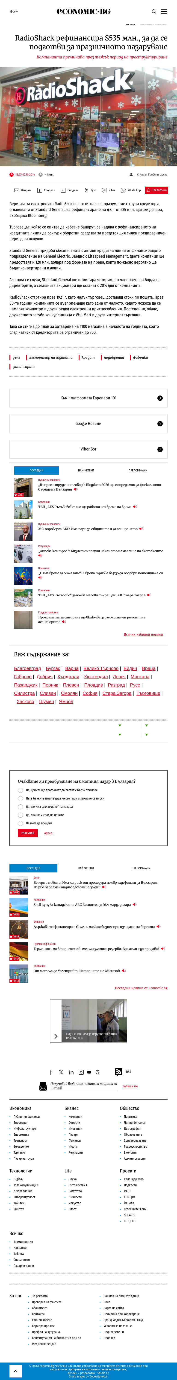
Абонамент (39, 1308)
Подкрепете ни (114, 1332)
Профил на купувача (46, 1332)
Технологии (20, 1171)
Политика (43, 568)
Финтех (19, 1209)
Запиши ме (130, 1086)
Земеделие (21, 1147)
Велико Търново (101, 668)
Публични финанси (49, 480)
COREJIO (129, 1197)
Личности (75, 1197)
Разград (116, 684)
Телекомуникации (26, 1185)
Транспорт (20, 1141)
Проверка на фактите (47, 1302)
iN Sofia (129, 1203)
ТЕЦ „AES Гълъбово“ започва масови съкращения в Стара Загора (94, 595)
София (90, 693)
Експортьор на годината (51, 357)
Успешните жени (135, 1209)
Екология (130, 1153)
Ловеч (119, 676)
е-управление (23, 1191)
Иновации (76, 1129)
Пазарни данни (24, 1266)
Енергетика (21, 1135)
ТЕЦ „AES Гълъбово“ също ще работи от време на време (87, 507)
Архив (48, 833)
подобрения (114, 357)
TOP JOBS (130, 1221)
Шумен (46, 701)
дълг (16, 357)
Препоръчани (138, 470)
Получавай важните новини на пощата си (83, 1084)
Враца (149, 668)
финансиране (24, 366)
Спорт (73, 1209)
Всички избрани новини (143, 634)
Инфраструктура (25, 1129)
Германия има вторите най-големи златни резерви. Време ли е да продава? (99, 949)
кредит (88, 357)
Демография (132, 1129)
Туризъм (19, 1153)
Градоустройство (48, 612)
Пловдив (93, 684)
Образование (133, 1135)
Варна (72, 668)
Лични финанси (135, 1123)
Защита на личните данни (121, 1296)
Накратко (20, 1248)
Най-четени (86, 470)
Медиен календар (44, 1344)
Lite (68, 1171)
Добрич (45, 676)
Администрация (135, 1159)
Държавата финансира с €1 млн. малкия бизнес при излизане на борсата (97, 926)
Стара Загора (117, 693)
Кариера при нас (43, 1326)
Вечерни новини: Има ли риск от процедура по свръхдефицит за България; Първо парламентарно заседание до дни (96, 885)
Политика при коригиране (122, 1314)
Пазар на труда (24, 1159)
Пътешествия (78, 1185)
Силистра (24, 693)
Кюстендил (96, 676)
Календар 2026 (134, 1179)
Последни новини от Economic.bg (141, 988)
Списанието (22, 1260)
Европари (20, 1123)
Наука (73, 1179)
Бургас (53, 668)
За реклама (40, 1296)
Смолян (69, 693)
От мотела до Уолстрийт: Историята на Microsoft (80, 971)
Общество (129, 1108)
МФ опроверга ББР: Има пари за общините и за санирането (90, 529)
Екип (107, 1302)
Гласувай (27, 833)
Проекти (128, 1171)
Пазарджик (25, 684)
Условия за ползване (118, 1326)
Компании (44, 502)
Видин (130, 668)
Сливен (48, 693)
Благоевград (27, 668)
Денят (37, 877)
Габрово (23, 676)
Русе (135, 684)
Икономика (20, 1108)
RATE (127, 1191)
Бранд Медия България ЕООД (123, 1320)
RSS (123, 1072)
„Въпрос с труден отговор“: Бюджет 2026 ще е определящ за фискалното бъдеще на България (99, 487)
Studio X (102, 1373)
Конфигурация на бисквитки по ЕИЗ (56, 1338)
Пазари (74, 1135)
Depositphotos (98, 1376)
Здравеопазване (135, 1141)
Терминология (23, 1242)
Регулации (44, 546)
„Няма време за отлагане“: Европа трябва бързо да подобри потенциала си (100, 575)
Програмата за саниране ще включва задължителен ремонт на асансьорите (91, 619)
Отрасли (74, 1123)
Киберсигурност (24, 1197)
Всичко (16, 1233)
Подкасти (130, 1185)
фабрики (140, 357)
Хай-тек (19, 1203)
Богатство (75, 1191)
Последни (36, 470)
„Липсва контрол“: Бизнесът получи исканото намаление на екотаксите (100, 553)
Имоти (73, 1147)
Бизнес (72, 1108)
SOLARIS (129, 1215)
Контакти (38, 1314)
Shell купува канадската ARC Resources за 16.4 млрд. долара (85, 904)
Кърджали (68, 676)
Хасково (25, 701)
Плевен (71, 684)
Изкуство (75, 1203)
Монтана (140, 676)
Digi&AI (19, 1179)
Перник (50, 684)
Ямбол (66, 701)
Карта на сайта (114, 1308)
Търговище (148, 693)
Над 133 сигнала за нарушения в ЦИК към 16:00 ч (91, 1036)
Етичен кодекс (42, 1320)
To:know (19, 1254)
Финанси (39, 922)
